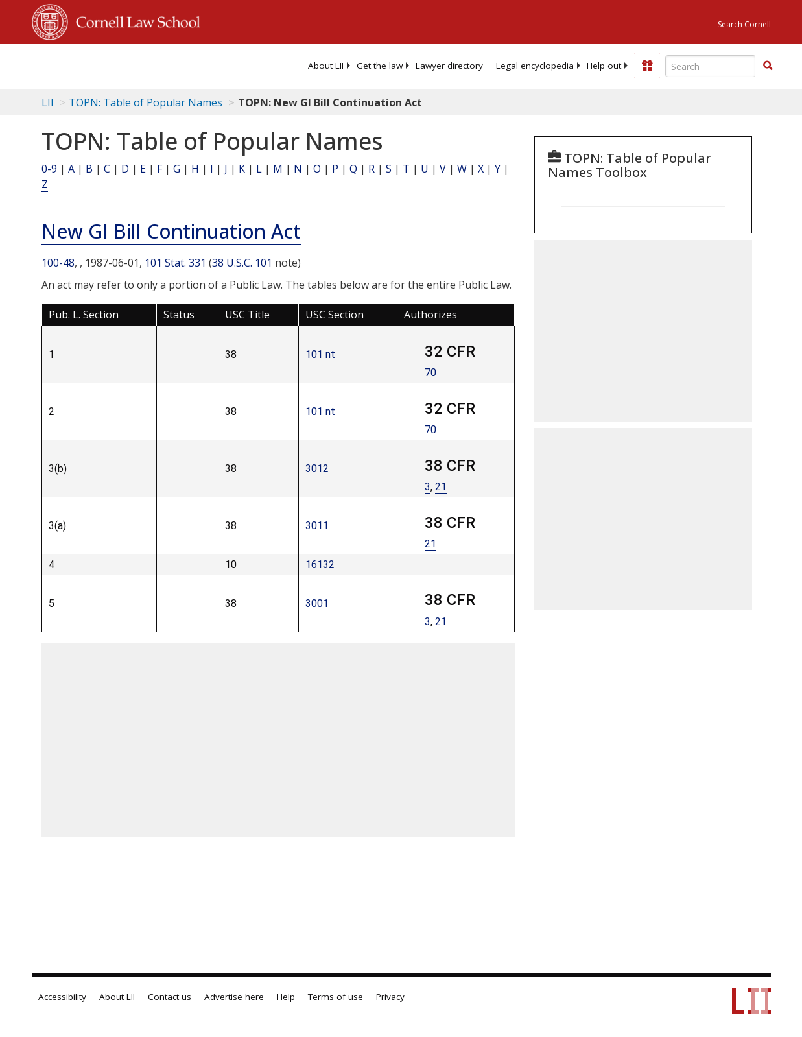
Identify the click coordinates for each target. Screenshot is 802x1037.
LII (47, 102)
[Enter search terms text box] (710, 66)
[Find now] (767, 66)
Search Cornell (744, 24)
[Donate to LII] (647, 65)
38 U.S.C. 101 (242, 263)
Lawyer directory (449, 65)
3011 (317, 525)
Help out (604, 65)
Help (286, 997)
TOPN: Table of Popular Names (145, 102)
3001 (317, 603)
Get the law (380, 65)
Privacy (390, 997)
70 (430, 372)
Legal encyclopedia (535, 65)
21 (441, 487)
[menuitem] (325, 65)
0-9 (49, 168)
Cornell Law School (134, 20)
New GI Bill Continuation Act (171, 231)
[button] (767, 65)
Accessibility (62, 997)
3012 (317, 468)
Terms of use (335, 997)
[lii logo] (82, 64)
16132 (320, 564)
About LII (326, 65)
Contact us (169, 997)
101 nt (320, 354)
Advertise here (234, 997)
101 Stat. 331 (175, 263)
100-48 (58, 263)
